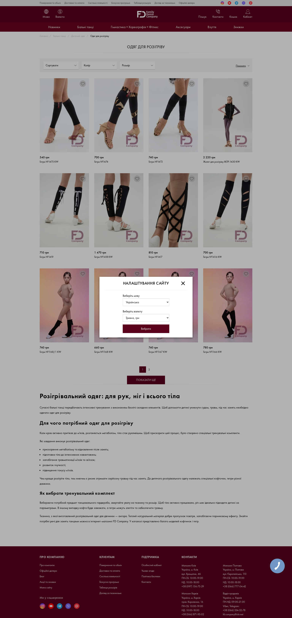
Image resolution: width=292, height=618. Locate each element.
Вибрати (146, 329)
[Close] (183, 283)
